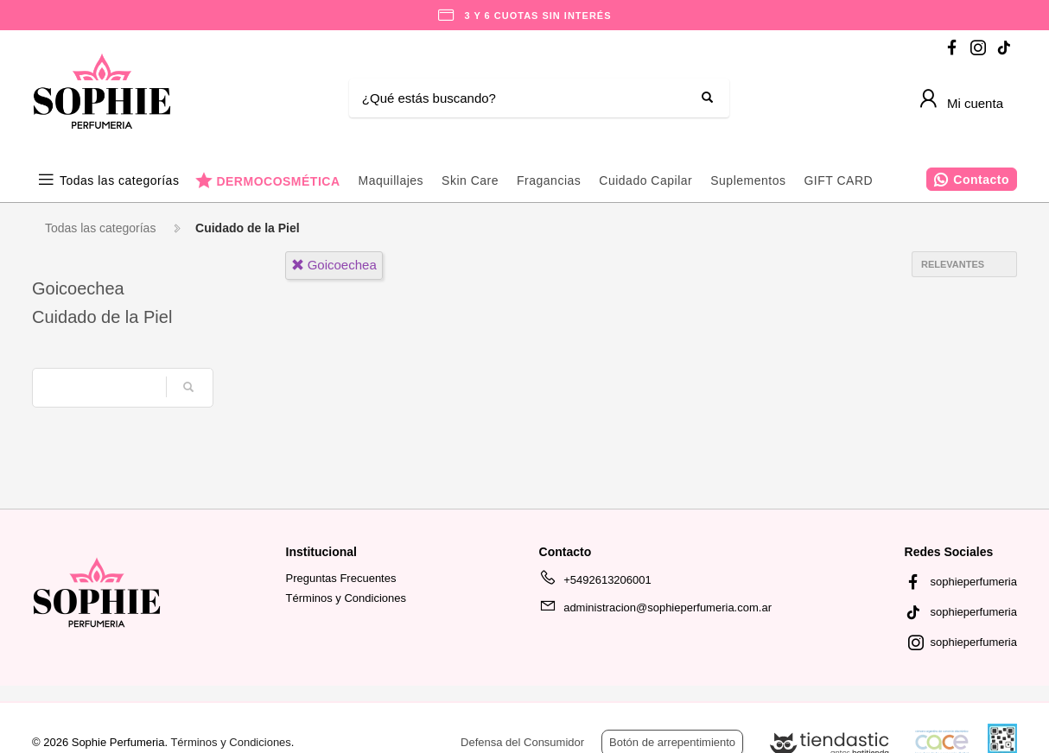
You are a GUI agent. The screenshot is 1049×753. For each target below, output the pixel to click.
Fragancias (549, 180)
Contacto (981, 180)
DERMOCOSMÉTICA (278, 180)
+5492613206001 (595, 583)
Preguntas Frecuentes (341, 578)
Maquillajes (391, 180)
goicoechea (334, 264)
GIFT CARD (838, 180)
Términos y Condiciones (346, 598)
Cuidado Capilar (645, 180)
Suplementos (747, 180)
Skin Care (470, 180)
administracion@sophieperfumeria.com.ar (655, 610)
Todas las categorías (119, 180)
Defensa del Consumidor (522, 742)
